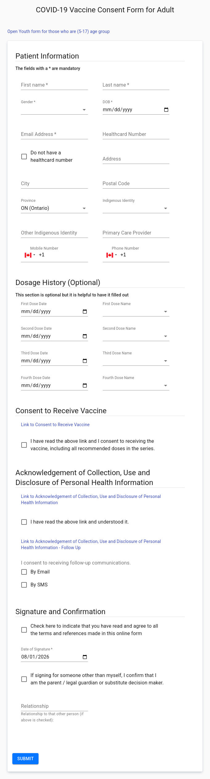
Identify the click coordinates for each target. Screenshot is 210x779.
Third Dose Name (117, 353)
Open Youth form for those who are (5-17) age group (58, 31)
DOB (108, 102)
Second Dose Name (119, 329)
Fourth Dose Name (118, 378)
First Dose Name (117, 304)
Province (28, 201)
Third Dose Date (34, 353)
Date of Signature (36, 649)
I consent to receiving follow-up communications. (76, 563)
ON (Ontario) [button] (35, 208)
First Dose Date (34, 304)
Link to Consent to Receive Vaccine (55, 424)
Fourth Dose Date (35, 378)
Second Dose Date (36, 329)
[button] (54, 110)
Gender (28, 102)
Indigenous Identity (119, 201)
